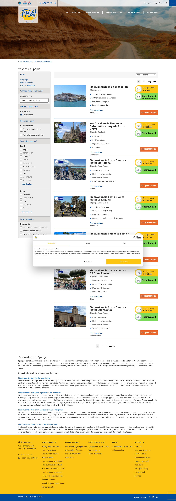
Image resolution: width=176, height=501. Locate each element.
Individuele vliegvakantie (32, 231)
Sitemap (138, 476)
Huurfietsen (69, 457)
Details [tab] (88, 243)
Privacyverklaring (141, 468)
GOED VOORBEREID (96, 442)
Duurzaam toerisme (142, 450)
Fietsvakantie (28, 62)
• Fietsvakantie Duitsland (52, 465)
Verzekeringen (93, 450)
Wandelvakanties (114, 12)
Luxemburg (27, 177)
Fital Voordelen (140, 454)
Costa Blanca (28, 198)
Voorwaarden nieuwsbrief (121, 446)
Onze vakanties (49, 442)
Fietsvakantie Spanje (43, 62)
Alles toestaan (123, 261)
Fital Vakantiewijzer (72, 454)
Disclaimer (139, 465)
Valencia (26, 208)
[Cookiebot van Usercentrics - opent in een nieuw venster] (130, 237)
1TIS (40, 497)
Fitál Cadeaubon (117, 450)
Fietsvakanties (73, 12)
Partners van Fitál (141, 461)
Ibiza (24, 201)
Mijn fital (158, 3)
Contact (147, 3)
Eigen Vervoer (92, 12)
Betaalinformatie (95, 454)
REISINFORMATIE (72, 442)
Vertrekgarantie (48, 487)
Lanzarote (27, 204)
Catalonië (26, 194)
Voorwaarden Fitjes (142, 457)
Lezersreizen (134, 12)
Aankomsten (26, 96)
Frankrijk (26, 160)
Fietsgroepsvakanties (50, 446)
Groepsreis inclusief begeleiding (35, 227)
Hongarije (26, 170)
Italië (24, 173)
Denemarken (28, 153)
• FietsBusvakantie (49, 450)
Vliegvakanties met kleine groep (35, 234)
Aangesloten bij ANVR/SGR (99, 446)
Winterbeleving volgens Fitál (76, 446)
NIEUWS (114, 442)
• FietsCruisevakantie (50, 454)
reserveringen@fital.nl (30, 458)
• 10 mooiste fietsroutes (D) (53, 468)
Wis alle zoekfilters (27, 86)
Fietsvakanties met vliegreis (33, 135)
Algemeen (139, 442)
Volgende (152, 81)
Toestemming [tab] (51, 243)
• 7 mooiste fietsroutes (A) (52, 476)
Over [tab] (124, 243)
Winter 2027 (152, 12)
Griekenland (27, 163)
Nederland (27, 180)
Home (20, 62)
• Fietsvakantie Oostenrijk (52, 472)
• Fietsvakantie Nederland (52, 461)
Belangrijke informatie (74, 450)
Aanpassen (88, 261)
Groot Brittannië (29, 166)
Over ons (138, 446)
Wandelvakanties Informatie (53, 483)
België (25, 149)
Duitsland (26, 156)
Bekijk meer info (148, 112)
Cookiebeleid (140, 472)
